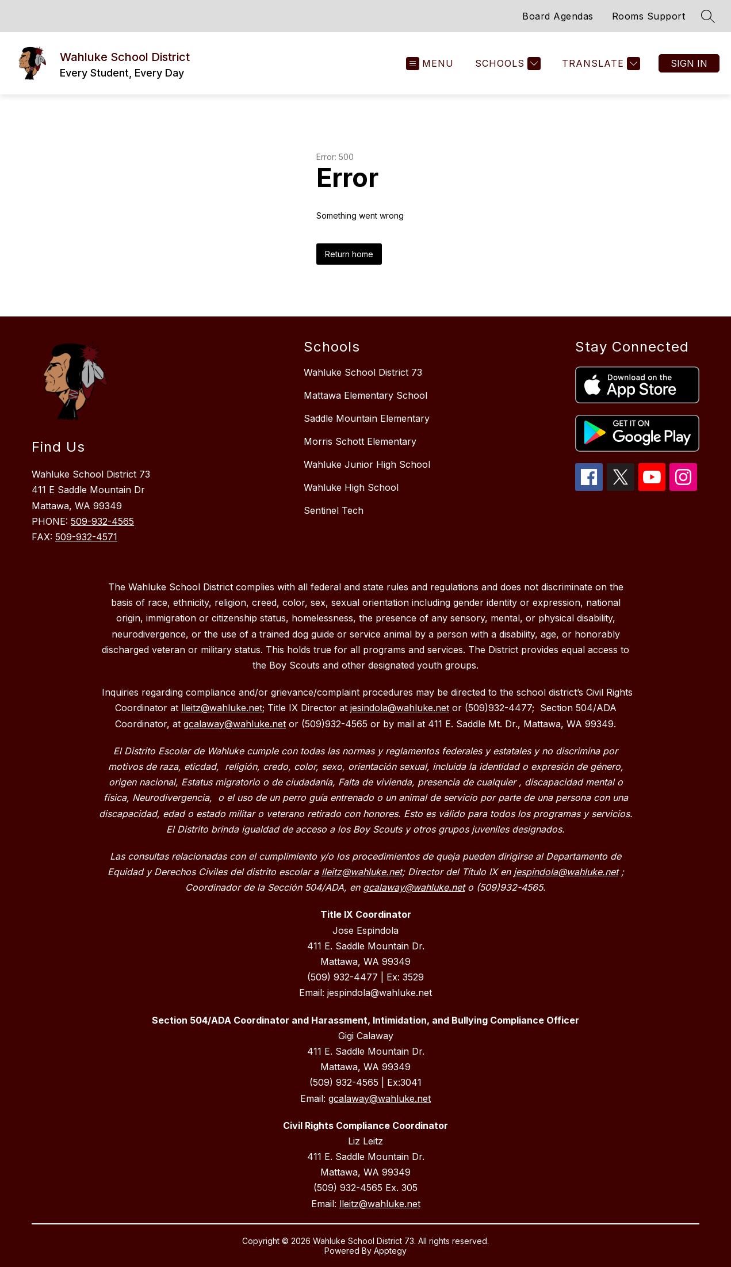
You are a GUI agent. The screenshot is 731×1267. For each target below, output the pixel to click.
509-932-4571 (86, 537)
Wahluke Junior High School (367, 464)
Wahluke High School (351, 487)
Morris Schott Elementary (360, 441)
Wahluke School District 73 (363, 372)
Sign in (689, 63)
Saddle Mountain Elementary (367, 418)
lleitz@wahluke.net (379, 1203)
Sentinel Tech (333, 510)
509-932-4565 (102, 521)
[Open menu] (430, 63)
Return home (349, 254)
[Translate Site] (599, 63)
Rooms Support (649, 16)
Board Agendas (558, 16)
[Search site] (708, 16)
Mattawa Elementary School (365, 395)
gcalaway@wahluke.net (379, 1098)
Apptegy (390, 1250)
